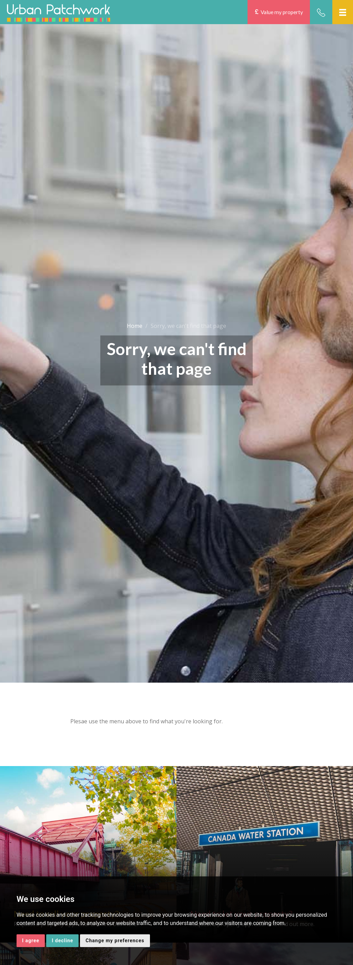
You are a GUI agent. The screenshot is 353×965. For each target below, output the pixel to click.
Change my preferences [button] (114, 940)
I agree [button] (30, 940)
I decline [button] (62, 940)
